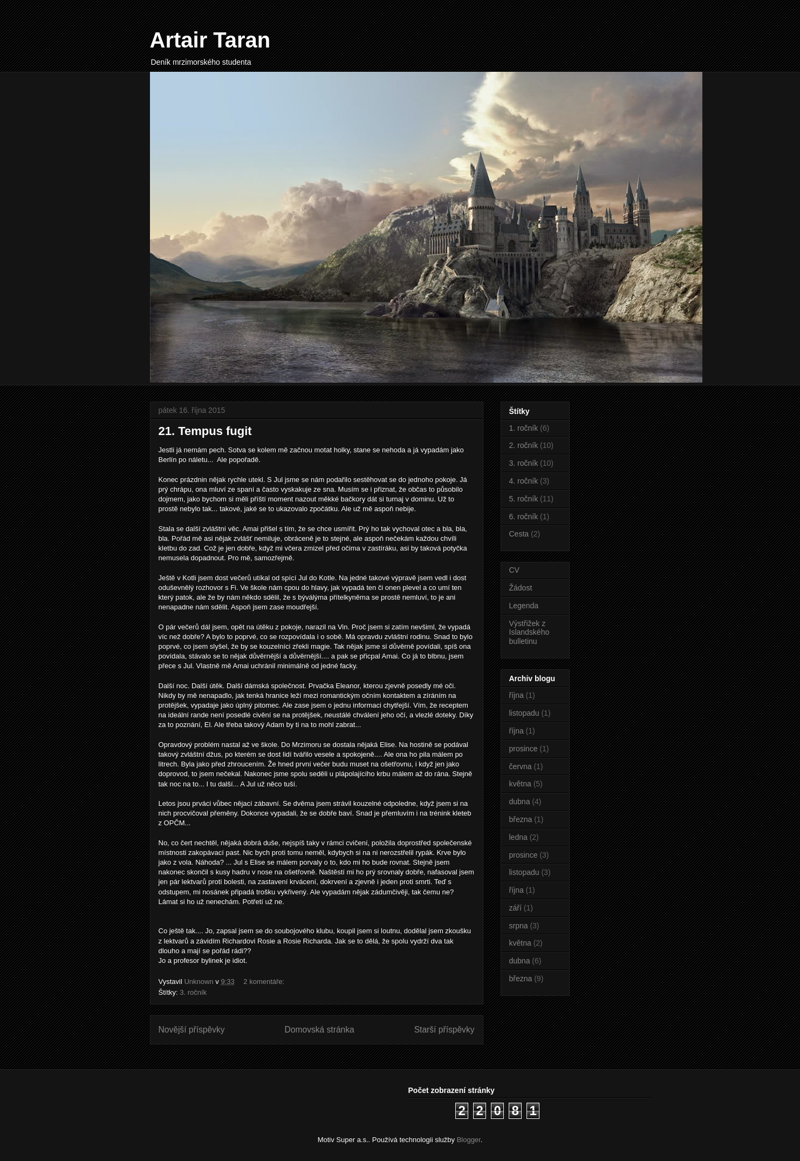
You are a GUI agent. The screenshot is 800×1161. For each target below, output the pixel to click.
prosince (523, 748)
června (520, 766)
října (516, 695)
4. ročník (523, 481)
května (520, 783)
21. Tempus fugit (205, 431)
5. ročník (523, 498)
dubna (519, 801)
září (515, 908)
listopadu (524, 713)
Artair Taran (210, 40)
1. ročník (523, 428)
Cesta (519, 533)
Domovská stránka (319, 1029)
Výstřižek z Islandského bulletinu (529, 632)
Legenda (524, 605)
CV (514, 570)
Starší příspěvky (444, 1029)
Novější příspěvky (192, 1029)
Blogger (469, 1140)
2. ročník (523, 445)
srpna (518, 925)
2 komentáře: (264, 981)
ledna (518, 837)
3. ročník (193, 992)
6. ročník (523, 516)
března (520, 819)
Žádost (520, 587)
